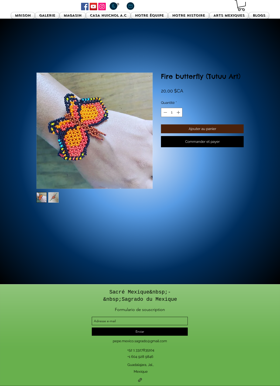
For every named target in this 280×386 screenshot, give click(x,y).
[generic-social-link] (140, 380)
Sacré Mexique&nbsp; (138, 292)
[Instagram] (102, 6)
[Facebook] (85, 6)
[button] (241, 5)
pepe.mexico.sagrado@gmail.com (140, 341)
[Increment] (179, 112)
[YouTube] (93, 6)
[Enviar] (140, 332)
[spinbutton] (172, 112)
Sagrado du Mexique (149, 299)
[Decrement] (165, 112)
